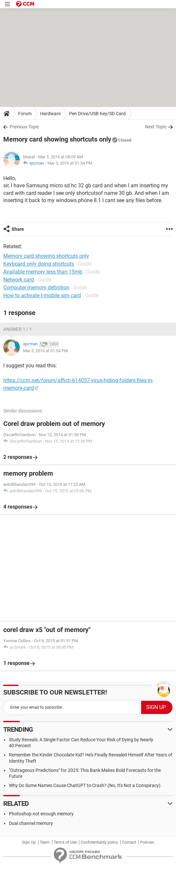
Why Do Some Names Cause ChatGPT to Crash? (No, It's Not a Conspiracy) (85, 785)
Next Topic (155, 126)
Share (18, 229)
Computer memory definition (36, 287)
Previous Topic (24, 126)
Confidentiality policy (99, 842)
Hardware (50, 113)
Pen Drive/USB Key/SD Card (97, 113)
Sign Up (29, 842)
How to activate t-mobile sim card (42, 295)
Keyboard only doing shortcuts (38, 264)
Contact (129, 842)
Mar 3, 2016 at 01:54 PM (69, 163)
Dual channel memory (31, 823)
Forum (25, 113)
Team (45, 842)
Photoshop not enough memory (41, 813)
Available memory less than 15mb (42, 272)
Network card (18, 280)
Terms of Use (65, 842)
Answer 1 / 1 (17, 329)
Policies (147, 842)
